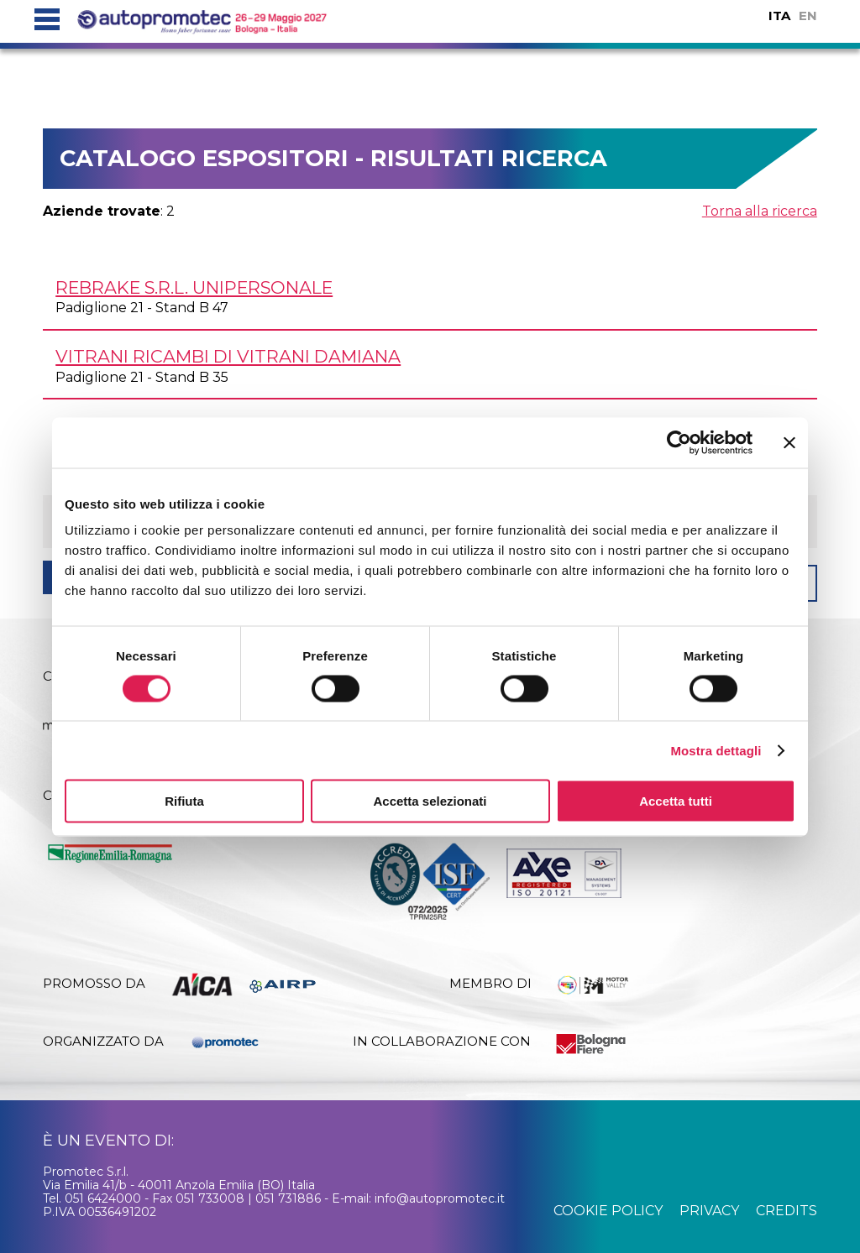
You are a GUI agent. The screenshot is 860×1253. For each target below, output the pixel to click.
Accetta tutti (675, 801)
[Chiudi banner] (789, 442)
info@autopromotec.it (440, 1198)
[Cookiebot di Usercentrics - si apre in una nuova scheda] (679, 442)
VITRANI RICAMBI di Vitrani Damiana (228, 356)
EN (808, 15)
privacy (709, 1211)
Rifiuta (184, 801)
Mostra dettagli (715, 750)
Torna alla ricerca (759, 211)
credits (786, 1211)
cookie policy (608, 1211)
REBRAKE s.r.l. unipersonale (194, 287)
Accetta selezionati (429, 801)
